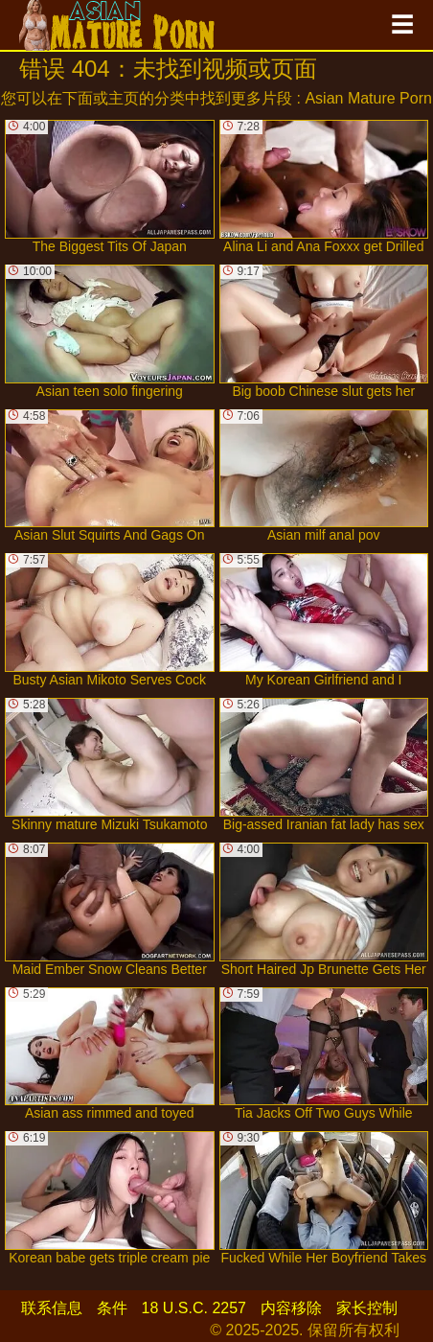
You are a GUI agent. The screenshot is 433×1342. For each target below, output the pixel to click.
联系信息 (51, 1308)
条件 (112, 1308)
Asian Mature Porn (368, 98)
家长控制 (367, 1308)
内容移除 (291, 1308)
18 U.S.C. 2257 (194, 1308)
